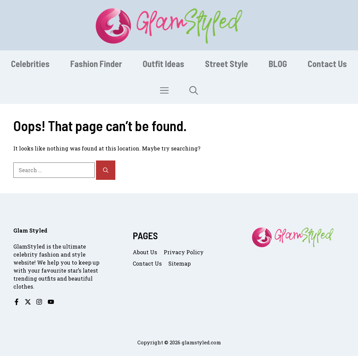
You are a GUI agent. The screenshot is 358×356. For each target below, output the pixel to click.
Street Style (226, 63)
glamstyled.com (201, 342)
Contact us (147, 263)
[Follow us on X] (28, 302)
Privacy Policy (184, 252)
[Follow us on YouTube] (51, 302)
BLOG (278, 63)
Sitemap (179, 263)
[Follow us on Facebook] (16, 302)
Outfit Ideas (163, 63)
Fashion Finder (96, 63)
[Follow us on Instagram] (39, 302)
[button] (193, 90)
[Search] (105, 170)
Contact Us (327, 63)
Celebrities (30, 63)
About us (145, 252)
